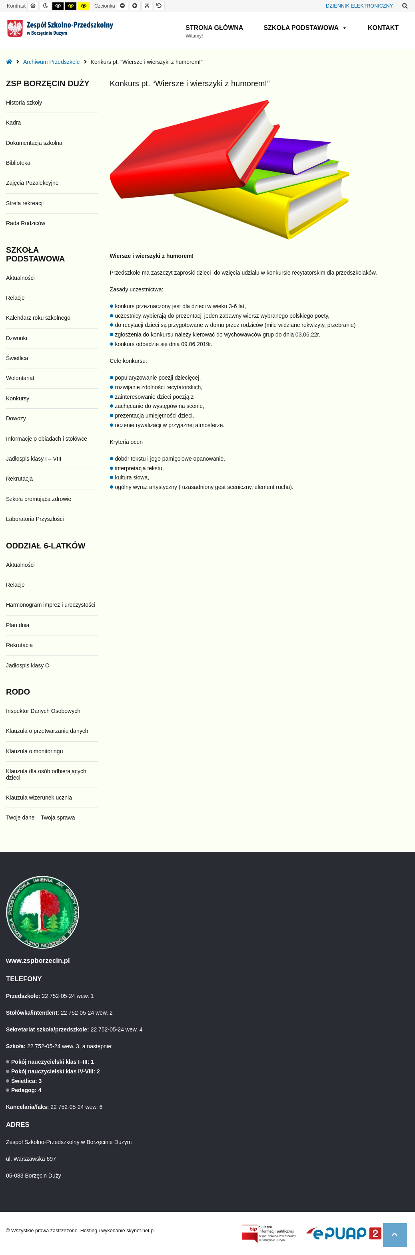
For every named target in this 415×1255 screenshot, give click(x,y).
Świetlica (17, 358)
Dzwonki (16, 338)
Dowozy (16, 418)
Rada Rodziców (25, 223)
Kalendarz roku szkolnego (38, 318)
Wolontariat (20, 378)
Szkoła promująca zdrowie (38, 499)
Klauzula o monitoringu (34, 751)
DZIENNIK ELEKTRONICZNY (359, 6)
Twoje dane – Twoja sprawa (40, 817)
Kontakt (383, 27)
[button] (395, 1235)
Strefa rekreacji (25, 203)
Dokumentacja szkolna (34, 143)
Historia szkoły (24, 102)
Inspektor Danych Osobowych (43, 711)
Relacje (15, 298)
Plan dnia (17, 625)
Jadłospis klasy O (28, 665)
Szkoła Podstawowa (305, 28)
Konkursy (17, 398)
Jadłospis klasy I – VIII (34, 458)
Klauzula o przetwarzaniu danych (47, 731)
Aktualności (20, 278)
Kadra (13, 122)
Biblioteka (18, 163)
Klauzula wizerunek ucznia (39, 797)
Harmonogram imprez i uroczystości (50, 605)
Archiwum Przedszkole (51, 62)
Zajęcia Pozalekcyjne (32, 183)
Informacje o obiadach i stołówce (46, 438)
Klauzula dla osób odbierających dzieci (46, 774)
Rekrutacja (19, 478)
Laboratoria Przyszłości (35, 519)
